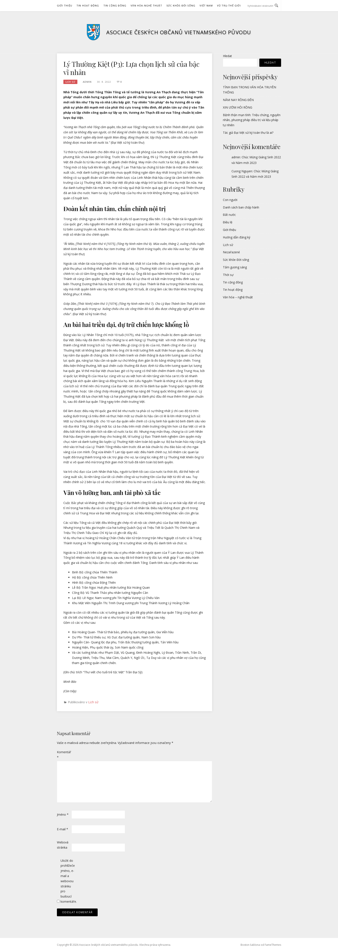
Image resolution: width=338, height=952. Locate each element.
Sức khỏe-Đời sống (180, 5)
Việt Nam (206, 5)
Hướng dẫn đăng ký (236, 237)
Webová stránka (62, 844)
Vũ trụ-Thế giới (229, 5)
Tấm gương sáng (235, 267)
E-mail (62, 829)
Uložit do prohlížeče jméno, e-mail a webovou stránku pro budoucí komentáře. (67, 881)
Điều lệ (227, 222)
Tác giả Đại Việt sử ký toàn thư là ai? (248, 133)
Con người (230, 200)
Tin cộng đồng (115, 5)
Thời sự (228, 275)
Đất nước (229, 215)
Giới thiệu (64, 5)
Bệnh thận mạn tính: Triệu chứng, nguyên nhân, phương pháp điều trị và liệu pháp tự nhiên (251, 120)
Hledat (227, 56)
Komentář (64, 754)
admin (87, 81)
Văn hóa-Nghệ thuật (146, 5)
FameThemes (273, 945)
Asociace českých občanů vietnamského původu (178, 32)
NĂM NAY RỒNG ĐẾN (238, 100)
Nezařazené (231, 252)
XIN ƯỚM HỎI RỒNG (237, 107)
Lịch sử (70, 81)
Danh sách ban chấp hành (241, 207)
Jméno (63, 814)
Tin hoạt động (88, 5)
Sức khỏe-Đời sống (236, 260)
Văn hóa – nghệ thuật (238, 297)
